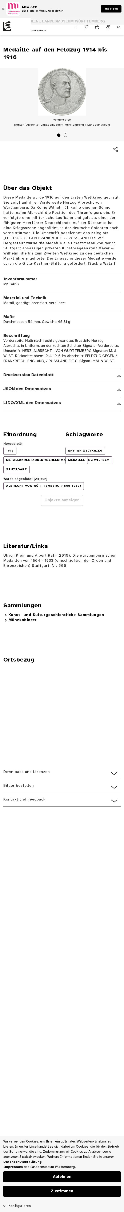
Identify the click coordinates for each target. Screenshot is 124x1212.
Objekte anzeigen (62, 500)
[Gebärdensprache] (108, 27)
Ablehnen (62, 1177)
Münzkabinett (22, 620)
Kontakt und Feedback (24, 800)
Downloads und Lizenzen (26, 772)
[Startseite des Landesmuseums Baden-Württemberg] (15, 28)
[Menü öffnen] (76, 27)
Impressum (13, 1167)
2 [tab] (66, 136)
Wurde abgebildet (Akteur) (25, 479)
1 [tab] (59, 136)
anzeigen (111, 8)
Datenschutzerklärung (22, 1162)
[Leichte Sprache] (97, 27)
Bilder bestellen (18, 786)
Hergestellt (13, 444)
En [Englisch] (119, 27)
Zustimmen (62, 1191)
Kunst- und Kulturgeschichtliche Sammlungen (56, 615)
